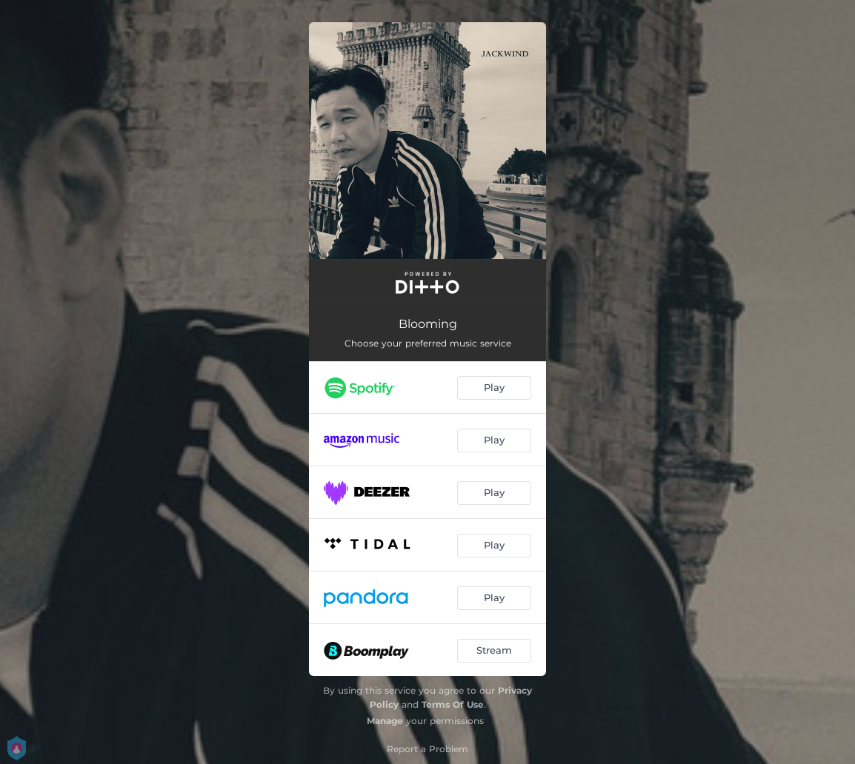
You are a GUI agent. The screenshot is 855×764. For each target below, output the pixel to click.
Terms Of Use (453, 704)
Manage (385, 720)
